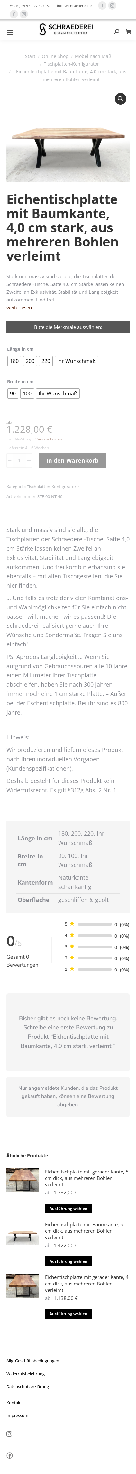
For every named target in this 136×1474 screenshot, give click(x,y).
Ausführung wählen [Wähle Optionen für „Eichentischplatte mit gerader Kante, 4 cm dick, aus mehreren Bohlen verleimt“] (68, 1314)
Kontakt (14, 1402)
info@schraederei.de (74, 5)
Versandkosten (48, 439)
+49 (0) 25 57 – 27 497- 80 (30, 5)
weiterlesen (19, 307)
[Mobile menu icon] (10, 32)
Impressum (17, 1415)
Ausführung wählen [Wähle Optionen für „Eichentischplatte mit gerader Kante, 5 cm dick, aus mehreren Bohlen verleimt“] (68, 1208)
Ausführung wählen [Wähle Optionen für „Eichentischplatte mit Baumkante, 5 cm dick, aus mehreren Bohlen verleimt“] (68, 1261)
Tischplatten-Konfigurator (51, 486)
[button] (120, 99)
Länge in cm (20, 349)
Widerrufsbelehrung (25, 1374)
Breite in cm (20, 381)
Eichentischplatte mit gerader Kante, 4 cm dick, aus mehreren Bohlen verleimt (87, 1283)
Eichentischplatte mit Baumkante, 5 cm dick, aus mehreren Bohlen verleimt (84, 1230)
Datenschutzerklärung (27, 1386)
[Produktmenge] (19, 460)
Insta (9, 1434)
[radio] (14, 361)
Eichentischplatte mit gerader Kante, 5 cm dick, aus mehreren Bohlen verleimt (87, 1178)
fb (9, 1457)
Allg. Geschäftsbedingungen (32, 1361)
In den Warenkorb (72, 460)
